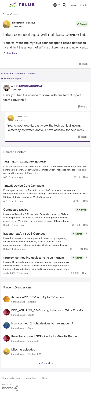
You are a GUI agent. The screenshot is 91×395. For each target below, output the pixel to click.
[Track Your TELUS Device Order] (45, 169)
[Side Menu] (4, 5)
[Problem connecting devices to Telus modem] (36, 265)
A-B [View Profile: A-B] (13, 86)
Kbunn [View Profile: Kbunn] (31, 327)
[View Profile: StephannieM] (6, 351)
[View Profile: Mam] (10, 118)
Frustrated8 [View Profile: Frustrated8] (18, 22)
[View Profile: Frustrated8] (7, 24)
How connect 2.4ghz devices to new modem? (42, 323)
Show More (10, 53)
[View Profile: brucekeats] (6, 338)
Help (44, 378)
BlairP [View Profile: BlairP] (31, 314)
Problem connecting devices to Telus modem (33, 257)
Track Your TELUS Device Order (24, 162)
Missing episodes (23, 349)
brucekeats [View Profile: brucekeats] (33, 340)
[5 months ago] (18, 301)
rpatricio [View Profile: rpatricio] (32, 301)
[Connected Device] (38, 217)
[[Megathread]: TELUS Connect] (36, 241)
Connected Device (15, 209)
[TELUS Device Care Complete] (45, 193)
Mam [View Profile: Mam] (18, 116)
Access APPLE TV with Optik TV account (38, 297)
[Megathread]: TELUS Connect (24, 233)
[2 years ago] (17, 225)
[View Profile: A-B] (6, 88)
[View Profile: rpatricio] (6, 299)
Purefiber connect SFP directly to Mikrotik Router (44, 336)
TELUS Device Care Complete (23, 185)
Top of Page (31, 378)
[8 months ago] (15, 201)
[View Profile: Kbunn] (6, 325)
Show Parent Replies (11, 78)
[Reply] (83, 64)
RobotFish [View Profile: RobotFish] (8, 249)
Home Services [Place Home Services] (10, 13)
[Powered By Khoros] (45, 387)
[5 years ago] (22, 273)
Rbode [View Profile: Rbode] (6, 225)
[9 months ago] (15, 177)
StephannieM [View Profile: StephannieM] (34, 354)
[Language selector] (56, 5)
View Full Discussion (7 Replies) (18, 73)
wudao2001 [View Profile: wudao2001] (9, 272)
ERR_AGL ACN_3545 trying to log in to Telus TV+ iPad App (48, 310)
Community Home (11, 378)
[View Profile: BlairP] (6, 312)
